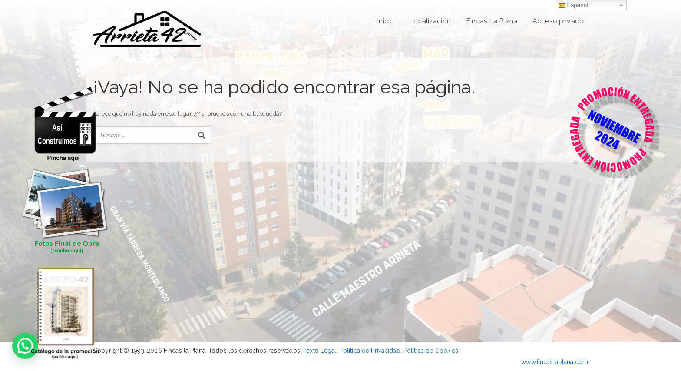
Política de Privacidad (370, 350)
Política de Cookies (430, 350)
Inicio (385, 21)
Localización (430, 21)
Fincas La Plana (491, 21)
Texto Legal (319, 350)
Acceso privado (558, 21)
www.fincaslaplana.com (554, 361)
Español (573, 5)
